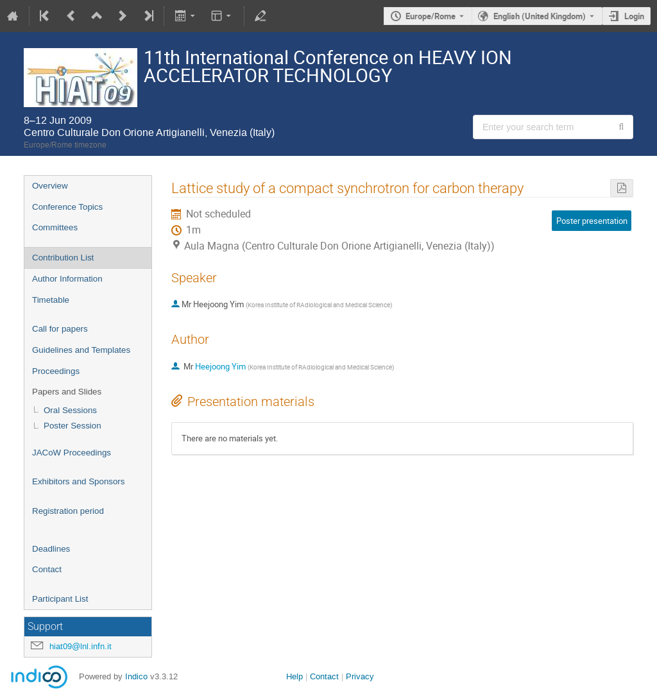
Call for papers (60, 329)
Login (634, 16)
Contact (47, 569)
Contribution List (63, 257)
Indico (136, 676)
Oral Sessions (70, 410)
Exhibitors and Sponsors (78, 481)
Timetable (50, 300)
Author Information (67, 279)
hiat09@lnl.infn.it (80, 646)
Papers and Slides (66, 391)
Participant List (60, 599)
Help (294, 676)
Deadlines (51, 549)
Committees (55, 227)
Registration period (68, 511)
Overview (50, 186)
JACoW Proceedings (71, 452)
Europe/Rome (430, 16)
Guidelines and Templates (81, 350)
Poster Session (72, 425)
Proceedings (56, 371)
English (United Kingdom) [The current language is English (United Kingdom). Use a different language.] (539, 16)
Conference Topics (67, 207)
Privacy (360, 676)
